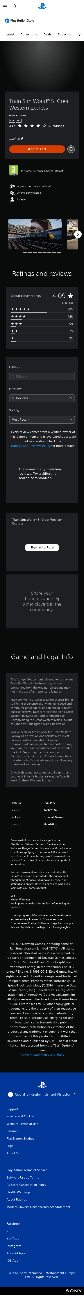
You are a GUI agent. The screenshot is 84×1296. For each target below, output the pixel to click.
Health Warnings (20, 899)
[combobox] (42, 376)
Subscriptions (68, 34)
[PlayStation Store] (20, 20)
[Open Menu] (5, 6)
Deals (47, 34)
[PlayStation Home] (42, 6)
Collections (29, 34)
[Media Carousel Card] (35, 234)
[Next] (78, 234)
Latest (9, 34)
